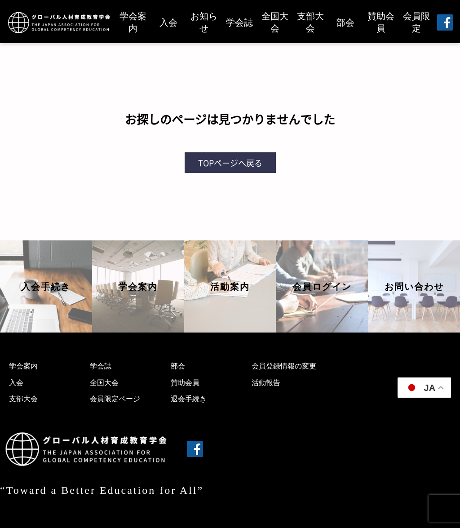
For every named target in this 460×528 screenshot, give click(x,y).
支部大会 (310, 22)
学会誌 (239, 22)
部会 (345, 22)
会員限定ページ (115, 399)
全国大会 (274, 22)
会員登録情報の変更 (284, 366)
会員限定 (416, 22)
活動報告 (266, 382)
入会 (168, 22)
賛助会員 (380, 22)
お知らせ (203, 22)
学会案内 (132, 22)
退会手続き (189, 399)
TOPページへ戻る (230, 163)
